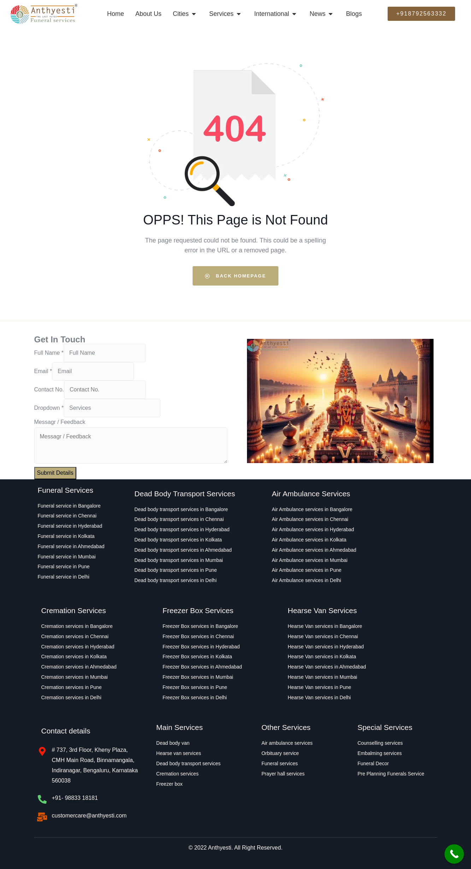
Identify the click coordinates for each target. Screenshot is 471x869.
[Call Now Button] (454, 854)
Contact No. (49, 389)
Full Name (49, 353)
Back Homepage (235, 275)
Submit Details (55, 473)
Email (43, 371)
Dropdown (49, 408)
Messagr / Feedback (60, 422)
